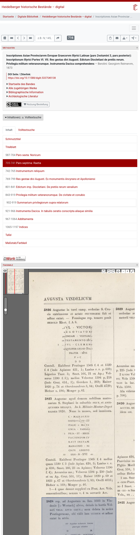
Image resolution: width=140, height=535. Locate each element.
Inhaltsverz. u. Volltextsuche (23, 117)
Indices (16, 227)
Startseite (8, 16)
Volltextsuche (26, 130)
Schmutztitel (13, 139)
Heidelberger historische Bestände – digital (33, 7)
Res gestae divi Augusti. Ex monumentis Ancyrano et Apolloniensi (50, 179)
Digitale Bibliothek (28, 16)
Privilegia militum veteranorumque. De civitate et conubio (45, 195)
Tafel (8, 235)
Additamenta (19, 219)
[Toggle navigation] (134, 28)
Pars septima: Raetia (23, 163)
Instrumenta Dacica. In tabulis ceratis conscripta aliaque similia (48, 211)
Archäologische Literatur (23, 96)
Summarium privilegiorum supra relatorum (37, 202)
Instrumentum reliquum (24, 171)
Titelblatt (10, 147)
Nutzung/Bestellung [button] (36, 104)
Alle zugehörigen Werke (23, 88)
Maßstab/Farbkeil (16, 243)
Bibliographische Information (26, 92)
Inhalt (9, 130)
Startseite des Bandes (22, 84)
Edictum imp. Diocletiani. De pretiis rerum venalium (41, 187)
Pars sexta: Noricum (23, 155)
